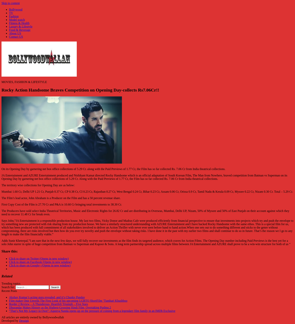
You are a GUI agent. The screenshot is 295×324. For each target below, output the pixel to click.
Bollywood (15, 9)
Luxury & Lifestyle (20, 26)
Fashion (14, 16)
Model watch (17, 19)
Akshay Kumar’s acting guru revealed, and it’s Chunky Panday (47, 297)
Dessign (24, 320)
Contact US (16, 36)
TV (11, 13)
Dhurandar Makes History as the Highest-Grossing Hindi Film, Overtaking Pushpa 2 (60, 307)
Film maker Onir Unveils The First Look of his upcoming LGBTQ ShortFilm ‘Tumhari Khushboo (68, 300)
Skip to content (11, 3)
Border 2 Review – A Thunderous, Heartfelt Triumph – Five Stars (48, 304)
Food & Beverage (19, 30)
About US (15, 33)
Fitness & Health (19, 23)
